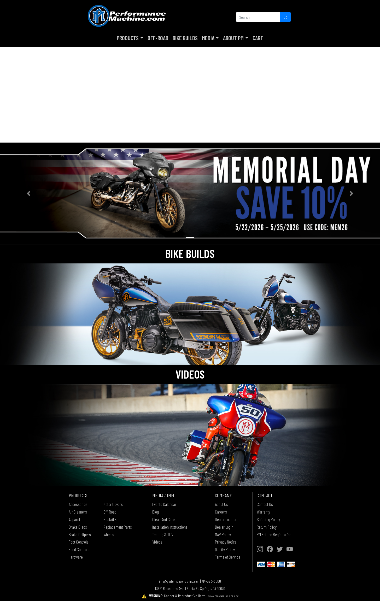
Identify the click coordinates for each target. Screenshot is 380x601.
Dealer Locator (226, 519)
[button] (28, 194)
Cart (258, 37)
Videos (157, 541)
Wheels (108, 534)
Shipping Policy (268, 519)
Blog (155, 511)
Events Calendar (164, 504)
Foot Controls (79, 541)
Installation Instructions (170, 526)
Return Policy (267, 526)
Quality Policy (225, 549)
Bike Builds (185, 37)
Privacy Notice (226, 541)
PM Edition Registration (274, 534)
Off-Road (158, 37)
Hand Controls (79, 549)
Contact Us (265, 504)
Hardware (76, 556)
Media (208, 37)
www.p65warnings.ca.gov (223, 596)
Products (128, 37)
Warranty (263, 511)
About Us (221, 504)
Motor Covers (113, 504)
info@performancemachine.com (179, 581)
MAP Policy (223, 534)
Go (285, 16)
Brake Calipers (80, 534)
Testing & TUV (162, 534)
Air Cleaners (78, 511)
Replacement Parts (117, 526)
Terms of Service (227, 556)
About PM (233, 37)
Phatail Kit (111, 519)
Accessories (78, 504)
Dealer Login (224, 526)
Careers (221, 511)
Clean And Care (163, 519)
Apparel (74, 519)
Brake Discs (78, 526)
